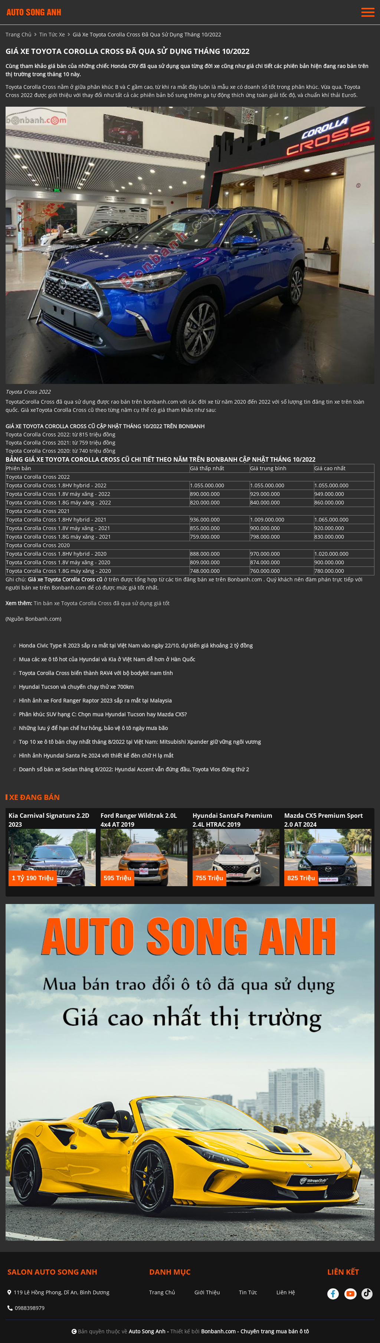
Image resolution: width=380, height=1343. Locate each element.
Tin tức (248, 1292)
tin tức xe (52, 34)
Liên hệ (285, 1292)
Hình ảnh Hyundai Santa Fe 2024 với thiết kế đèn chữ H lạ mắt (93, 756)
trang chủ (19, 34)
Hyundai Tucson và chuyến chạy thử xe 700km (73, 687)
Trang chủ (162, 1292)
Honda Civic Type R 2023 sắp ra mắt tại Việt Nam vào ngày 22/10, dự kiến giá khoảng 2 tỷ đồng (133, 646)
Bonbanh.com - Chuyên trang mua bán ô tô (255, 1331)
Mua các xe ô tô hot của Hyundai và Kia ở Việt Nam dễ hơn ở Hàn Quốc (104, 659)
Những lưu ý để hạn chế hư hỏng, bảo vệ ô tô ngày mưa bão (90, 728)
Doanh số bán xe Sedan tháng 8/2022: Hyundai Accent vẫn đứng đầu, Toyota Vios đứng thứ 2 (131, 769)
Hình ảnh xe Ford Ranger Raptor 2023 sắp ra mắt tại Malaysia (92, 701)
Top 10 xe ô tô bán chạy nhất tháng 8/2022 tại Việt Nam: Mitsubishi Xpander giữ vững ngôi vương (137, 742)
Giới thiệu (207, 1292)
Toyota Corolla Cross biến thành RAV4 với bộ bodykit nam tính (93, 673)
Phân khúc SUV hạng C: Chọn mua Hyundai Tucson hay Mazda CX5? (100, 714)
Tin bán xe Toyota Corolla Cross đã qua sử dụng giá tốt (102, 603)
